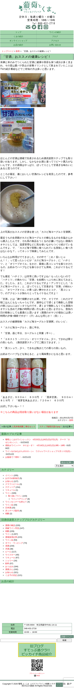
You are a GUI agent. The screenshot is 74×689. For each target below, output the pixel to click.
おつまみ (9, 566)
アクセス (55, 41)
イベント (9, 475)
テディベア (10, 487)
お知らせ (9, 481)
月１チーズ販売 (12, 511)
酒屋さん (9, 569)
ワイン (8, 493)
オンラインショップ (18, 41)
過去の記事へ (67, 462)
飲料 (18, 51)
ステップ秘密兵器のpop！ (50, 426)
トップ (18, 32)
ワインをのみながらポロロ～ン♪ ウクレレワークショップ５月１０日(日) (37, 451)
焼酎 (7, 513)
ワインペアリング (19, 499)
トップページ (8, 51)
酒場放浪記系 (11, 537)
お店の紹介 (18, 45)
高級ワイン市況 (12, 528)
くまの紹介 (18, 36)
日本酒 (8, 508)
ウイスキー (10, 555)
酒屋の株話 (10, 525)
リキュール (10, 490)
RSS (38, 675)
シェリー (9, 560)
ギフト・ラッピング (14, 543)
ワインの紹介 (55, 32)
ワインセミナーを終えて (16, 502)
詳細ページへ (67, 636)
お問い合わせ (55, 45)
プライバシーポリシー (37, 673)
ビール (8, 552)
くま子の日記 (11, 575)
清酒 (7, 546)
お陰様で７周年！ (13, 457)
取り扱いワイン (15, 496)
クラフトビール (12, 484)
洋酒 (7, 549)
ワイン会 (9, 505)
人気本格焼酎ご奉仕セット (23, 426)
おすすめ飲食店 (12, 478)
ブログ (55, 36)
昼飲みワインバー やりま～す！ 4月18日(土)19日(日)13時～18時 (35, 445)
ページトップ (59, 684)
